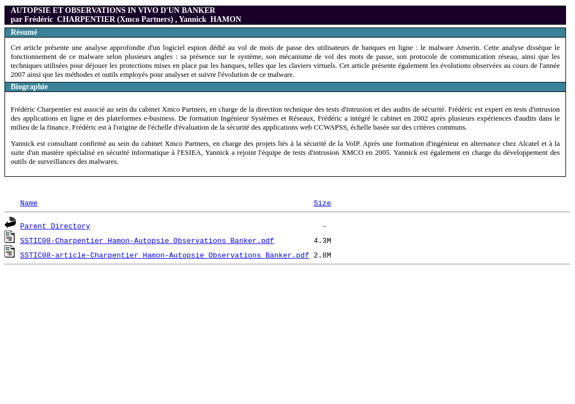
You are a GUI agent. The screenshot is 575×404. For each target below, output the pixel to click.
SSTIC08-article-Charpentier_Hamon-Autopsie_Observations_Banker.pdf (164, 255)
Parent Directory (55, 226)
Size (322, 203)
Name (29, 203)
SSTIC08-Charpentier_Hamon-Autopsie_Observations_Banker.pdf (147, 240)
